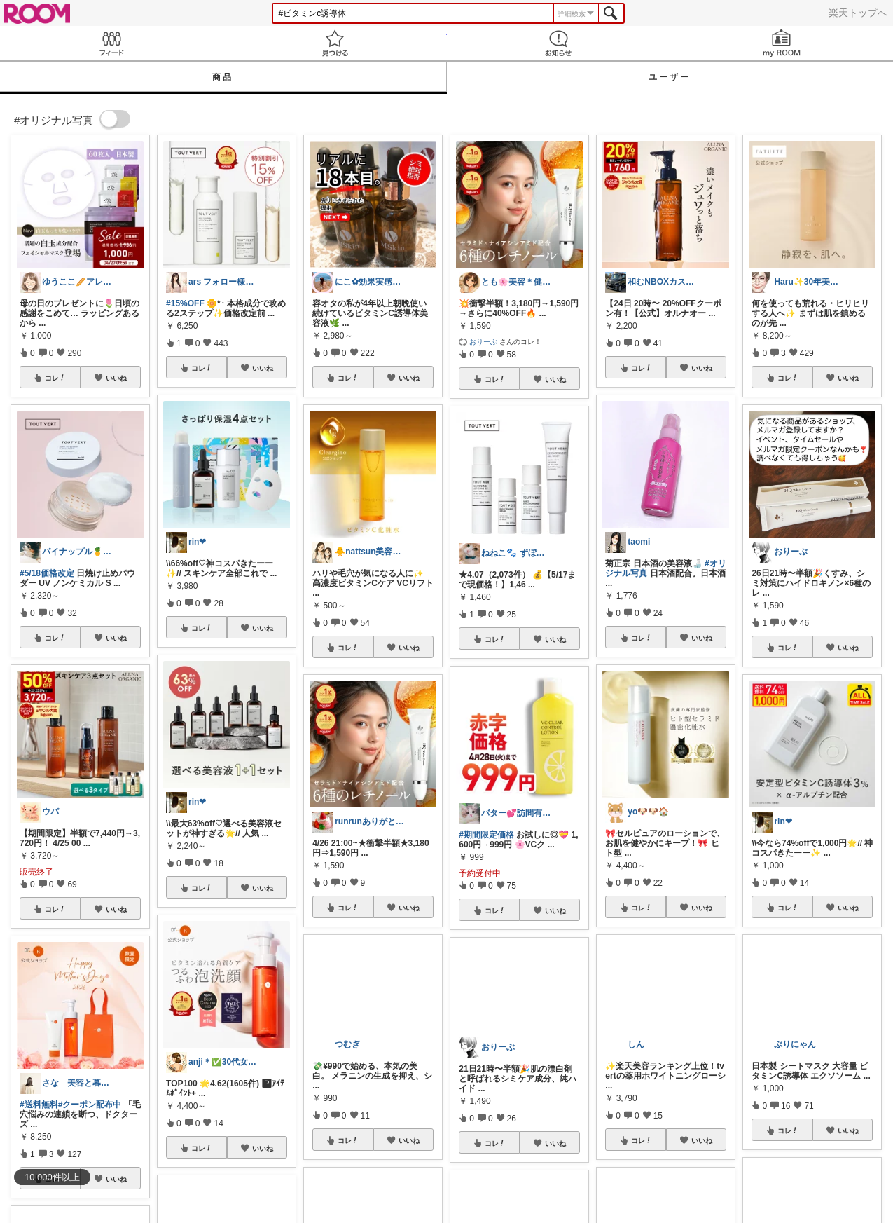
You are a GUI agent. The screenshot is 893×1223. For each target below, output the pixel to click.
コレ (55, 377)
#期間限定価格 (486, 835)
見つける (335, 43)
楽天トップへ (858, 12)
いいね (116, 377)
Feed (111, 43)
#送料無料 (39, 1104)
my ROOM (781, 43)
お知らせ (558, 43)
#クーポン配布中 (90, 1104)
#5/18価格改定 (47, 573)
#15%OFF (185, 303)
